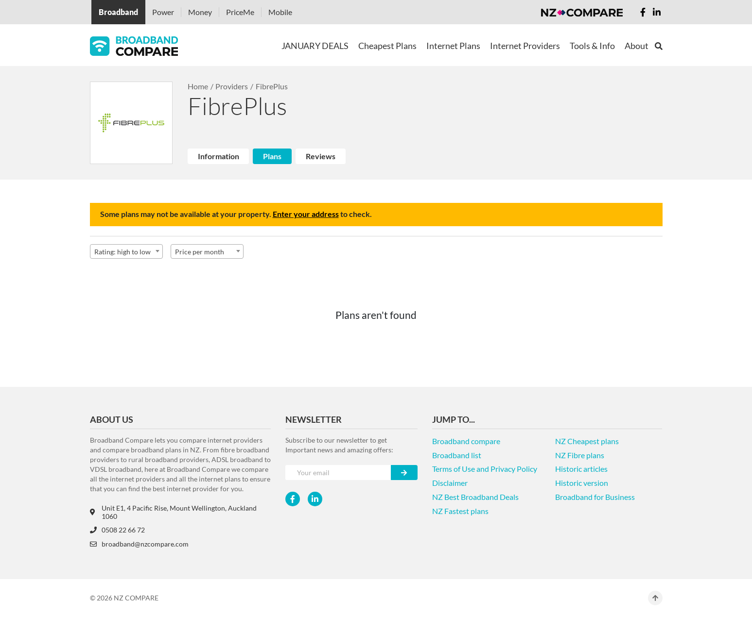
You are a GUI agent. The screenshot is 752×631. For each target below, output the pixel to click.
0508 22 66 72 (117, 530)
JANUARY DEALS (315, 45)
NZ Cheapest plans (587, 441)
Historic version (581, 482)
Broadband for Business (595, 496)
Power (163, 12)
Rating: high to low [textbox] (122, 252)
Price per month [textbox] (199, 252)
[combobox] (126, 251)
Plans (272, 156)
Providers (231, 86)
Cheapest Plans (387, 45)
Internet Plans (453, 45)
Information (218, 156)
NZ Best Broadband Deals (475, 496)
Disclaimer (450, 482)
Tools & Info (592, 45)
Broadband (118, 12)
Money (200, 12)
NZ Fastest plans (460, 510)
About (636, 45)
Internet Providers (525, 45)
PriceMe (240, 12)
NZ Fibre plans (579, 455)
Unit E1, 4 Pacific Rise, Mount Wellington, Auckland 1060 (173, 512)
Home (198, 86)
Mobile (280, 12)
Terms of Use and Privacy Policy (484, 468)
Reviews (320, 156)
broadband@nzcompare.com (139, 544)
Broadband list (456, 455)
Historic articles (581, 468)
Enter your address (306, 213)
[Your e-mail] (338, 472)
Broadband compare (466, 441)
